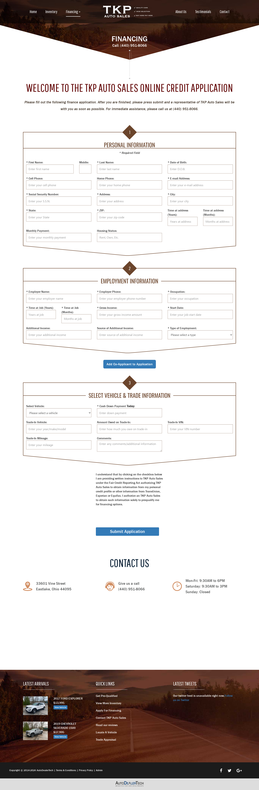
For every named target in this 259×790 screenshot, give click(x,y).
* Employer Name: (38, 291)
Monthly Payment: (38, 230)
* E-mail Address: (179, 178)
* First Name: (34, 162)
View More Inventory (108, 703)
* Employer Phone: (109, 291)
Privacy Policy (86, 770)
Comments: (104, 438)
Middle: (84, 162)
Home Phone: (105, 178)
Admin (99, 770)
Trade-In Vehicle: (36, 422)
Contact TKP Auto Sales (111, 717)
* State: (31, 210)
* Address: (103, 194)
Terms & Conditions (66, 770)
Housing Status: (107, 230)
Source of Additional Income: (115, 328)
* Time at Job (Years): (40, 307)
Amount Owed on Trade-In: (114, 422)
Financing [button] (73, 11)
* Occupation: (176, 291)
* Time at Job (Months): (70, 310)
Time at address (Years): (178, 212)
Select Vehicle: (35, 406)
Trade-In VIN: (176, 422)
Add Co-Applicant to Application (130, 364)
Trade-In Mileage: (37, 438)
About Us (180, 11)
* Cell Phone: (34, 178)
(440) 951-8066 (133, 45)
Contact (224, 11)
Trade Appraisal (106, 739)
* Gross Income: (107, 307)
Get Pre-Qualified (107, 695)
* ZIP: (100, 210)
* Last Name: (105, 162)
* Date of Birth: (177, 162)
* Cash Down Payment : (116, 406)
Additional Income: (38, 328)
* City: (171, 194)
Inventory (51, 11)
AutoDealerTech (45, 770)
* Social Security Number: (42, 194)
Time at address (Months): (213, 212)
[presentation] (124, 513)
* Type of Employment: (182, 328)
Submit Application (127, 531)
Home (33, 11)
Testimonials (203, 11)
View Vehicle (60, 707)
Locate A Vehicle (106, 732)
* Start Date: (176, 307)
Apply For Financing (108, 710)
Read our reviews (107, 725)
